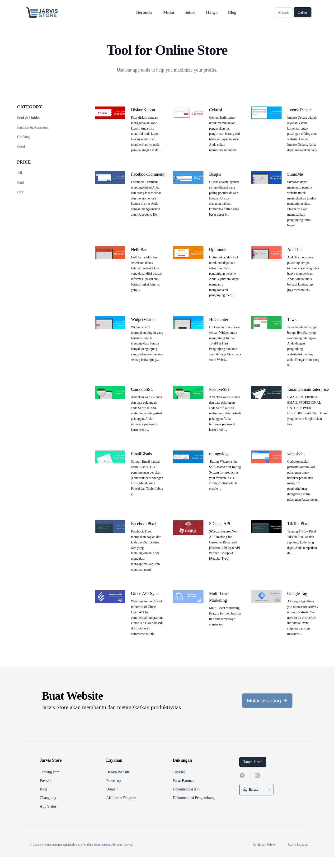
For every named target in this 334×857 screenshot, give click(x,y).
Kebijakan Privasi (264, 845)
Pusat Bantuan (184, 781)
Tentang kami (50, 772)
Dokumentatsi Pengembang (194, 798)
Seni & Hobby (28, 118)
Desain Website (118, 772)
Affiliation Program (121, 798)
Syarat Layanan (298, 845)
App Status (48, 806)
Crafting (23, 137)
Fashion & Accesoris (33, 127)
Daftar (302, 12)
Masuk (283, 12)
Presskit (46, 781)
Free (20, 192)
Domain (112, 789)
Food (21, 146)
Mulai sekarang (267, 700)
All (19, 173)
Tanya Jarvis (252, 762)
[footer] (167, 783)
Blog (43, 789)
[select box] (256, 789)
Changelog (48, 798)
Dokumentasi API (186, 789)
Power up (113, 781)
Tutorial (179, 772)
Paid (20, 182)
